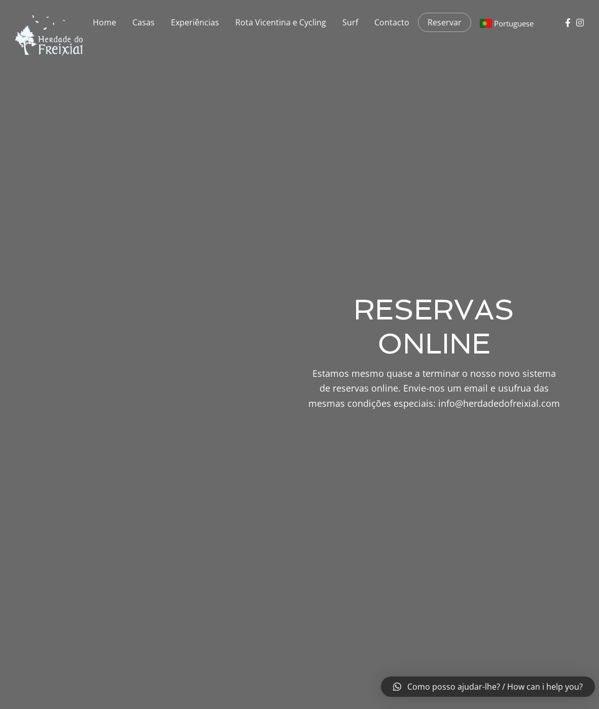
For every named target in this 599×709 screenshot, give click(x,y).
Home (104, 22)
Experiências (195, 22)
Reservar (445, 22)
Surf (350, 22)
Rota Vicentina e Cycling (280, 22)
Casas (143, 22)
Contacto (391, 22)
